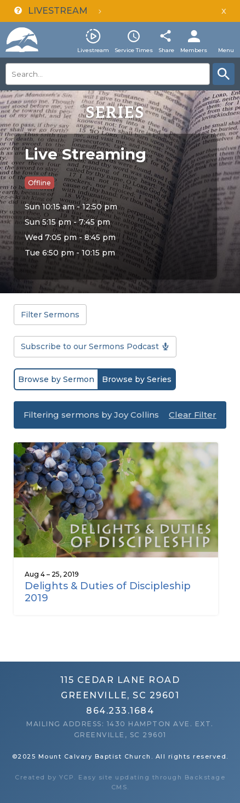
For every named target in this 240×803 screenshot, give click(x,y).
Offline (39, 183)
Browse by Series (137, 379)
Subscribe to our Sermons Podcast (90, 346)
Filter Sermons (50, 315)
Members (193, 50)
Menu (226, 50)
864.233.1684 (120, 710)
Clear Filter (192, 414)
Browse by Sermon (56, 379)
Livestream (93, 50)
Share (166, 50)
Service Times (134, 50)
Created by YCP (44, 777)
